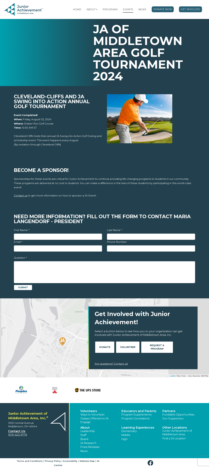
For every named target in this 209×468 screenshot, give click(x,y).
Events (128, 9)
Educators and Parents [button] (138, 411)
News (142, 9)
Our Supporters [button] (172, 418)
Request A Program (157, 347)
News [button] (84, 451)
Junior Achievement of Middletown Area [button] (177, 432)
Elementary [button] (129, 431)
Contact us (20, 195)
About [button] (85, 427)
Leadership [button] (87, 431)
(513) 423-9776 (17, 434)
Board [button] (84, 439)
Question (20, 257)
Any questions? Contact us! (111, 363)
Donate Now (162, 9)
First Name (21, 230)
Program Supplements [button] (136, 414)
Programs (110, 9)
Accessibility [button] (70, 461)
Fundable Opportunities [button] (178, 414)
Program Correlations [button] (135, 418)
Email (18, 241)
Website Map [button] (87, 461)
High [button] (124, 439)
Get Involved (190, 9)
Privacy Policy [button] (53, 461)
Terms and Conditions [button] (30, 461)
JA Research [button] (88, 443)
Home (77, 9)
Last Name (114, 230)
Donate (104, 347)
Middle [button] (125, 435)
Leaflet (172, 376)
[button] (96, 9)
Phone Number (117, 241)
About (91, 9)
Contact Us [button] (16, 431)
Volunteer (127, 347)
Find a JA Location (174, 438)
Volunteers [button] (88, 411)
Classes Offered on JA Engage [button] (94, 420)
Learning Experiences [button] (137, 427)
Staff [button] (83, 435)
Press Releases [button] (89, 447)
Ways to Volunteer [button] (92, 414)
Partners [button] (168, 411)
